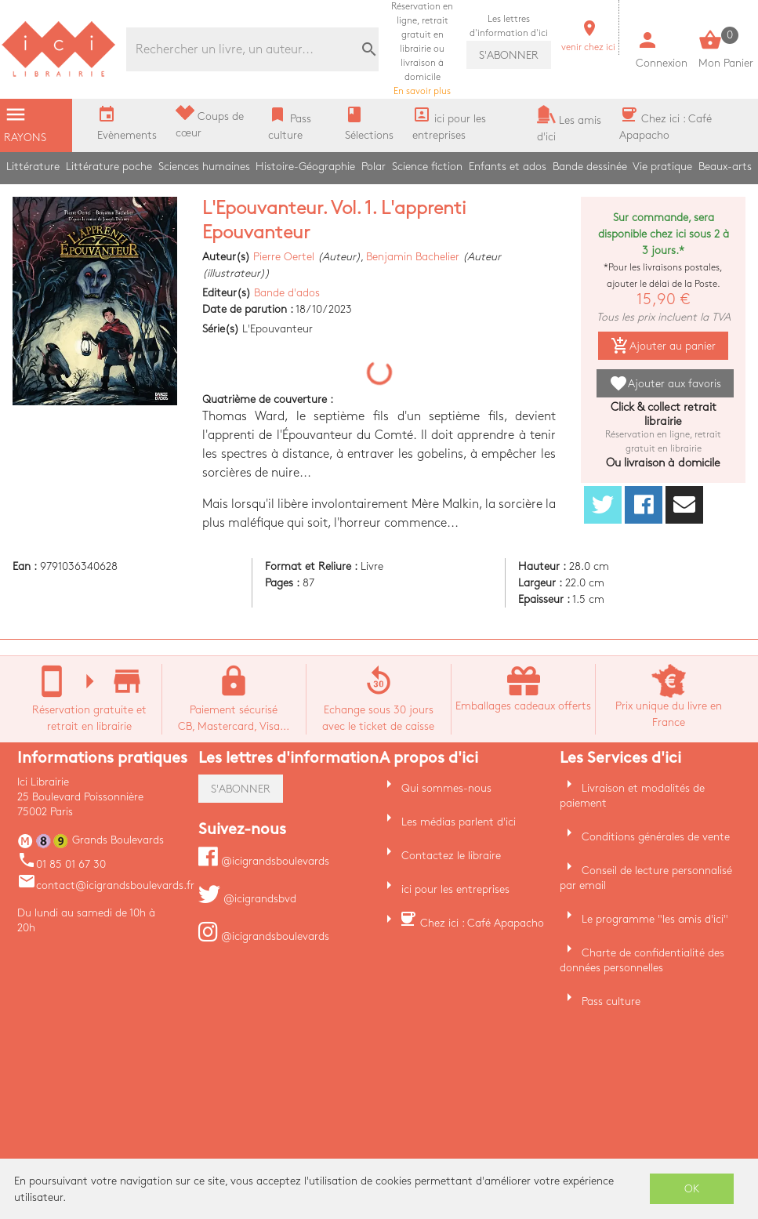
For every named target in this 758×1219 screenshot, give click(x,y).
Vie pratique (662, 166)
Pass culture (611, 1001)
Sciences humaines (204, 166)
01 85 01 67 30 (61, 864)
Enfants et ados (507, 166)
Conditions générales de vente (656, 837)
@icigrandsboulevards (263, 861)
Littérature (33, 166)
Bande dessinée (590, 166)
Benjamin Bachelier (412, 257)
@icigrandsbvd (247, 899)
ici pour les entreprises (455, 889)
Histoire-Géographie (305, 166)
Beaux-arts (725, 166)
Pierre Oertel (283, 257)
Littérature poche (109, 166)
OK (692, 1189)
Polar (373, 166)
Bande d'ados (287, 293)
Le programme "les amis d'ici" (655, 919)
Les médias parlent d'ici (458, 822)
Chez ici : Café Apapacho (482, 923)
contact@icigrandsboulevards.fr (105, 885)
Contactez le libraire (451, 856)
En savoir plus (422, 49)
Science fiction (427, 166)
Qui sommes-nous (446, 788)
